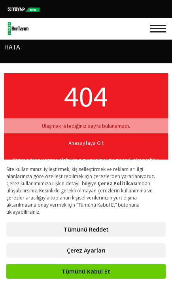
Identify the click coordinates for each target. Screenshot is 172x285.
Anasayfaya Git (86, 142)
